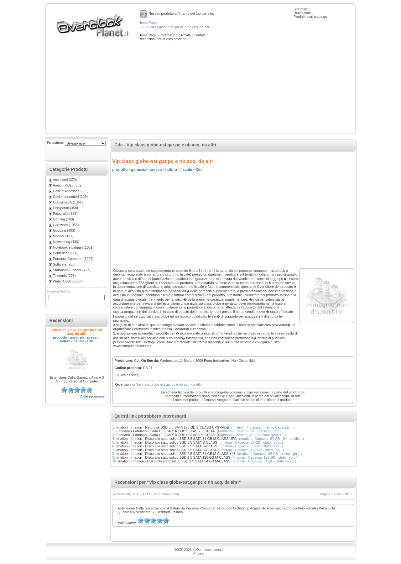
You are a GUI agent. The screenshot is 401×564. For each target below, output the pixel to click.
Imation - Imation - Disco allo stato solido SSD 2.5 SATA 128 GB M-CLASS (173, 457)
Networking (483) (66, 242)
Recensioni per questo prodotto (162, 39)
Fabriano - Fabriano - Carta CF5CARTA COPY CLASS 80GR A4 (165, 431)
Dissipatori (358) (65, 208)
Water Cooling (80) (67, 281)
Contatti (200, 35)
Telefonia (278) (64, 275)
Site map (300, 9)
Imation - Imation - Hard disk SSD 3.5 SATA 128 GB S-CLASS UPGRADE (172, 427)
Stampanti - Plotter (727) (72, 270)
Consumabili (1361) (68, 202)
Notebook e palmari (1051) (73, 247)
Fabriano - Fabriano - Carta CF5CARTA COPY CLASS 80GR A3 (165, 435)
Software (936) (64, 264)
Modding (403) (64, 230)
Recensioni (302, 13)
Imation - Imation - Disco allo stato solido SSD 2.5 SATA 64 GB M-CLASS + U (175, 454)
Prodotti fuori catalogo (310, 16)
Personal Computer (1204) (73, 259)
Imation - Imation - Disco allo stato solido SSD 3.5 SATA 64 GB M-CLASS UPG (176, 438)
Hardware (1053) (66, 225)
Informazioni (169, 35)
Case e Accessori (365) (71, 191)
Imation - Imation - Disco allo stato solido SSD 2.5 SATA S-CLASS (166, 446)
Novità (186, 35)
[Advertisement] (200, 88)
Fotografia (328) (65, 213)
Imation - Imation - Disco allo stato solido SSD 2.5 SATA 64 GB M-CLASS (174, 461)
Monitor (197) (63, 236)
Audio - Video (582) (68, 185)
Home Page (147, 22)
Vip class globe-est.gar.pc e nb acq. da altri (177, 27)
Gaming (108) (63, 219)
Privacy (199, 553)
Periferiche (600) (65, 253)
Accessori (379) (65, 180)
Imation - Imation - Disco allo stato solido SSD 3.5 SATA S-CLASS (166, 442)
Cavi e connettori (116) (70, 196)
